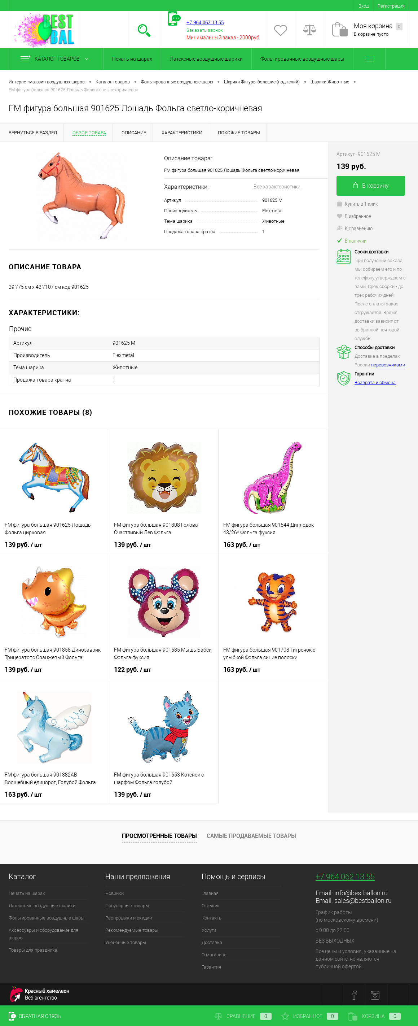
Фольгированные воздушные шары (302, 59)
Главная (210, 893)
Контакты (212, 918)
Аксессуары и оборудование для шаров (43, 933)
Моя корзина (378, 26)
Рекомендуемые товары (131, 930)
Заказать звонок (204, 30)
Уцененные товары (125, 942)
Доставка (212, 942)
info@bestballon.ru (361, 893)
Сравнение (243, 1016)
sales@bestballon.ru (363, 900)
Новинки (114, 893)
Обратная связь (35, 1016)
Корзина (374, 1016)
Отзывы (210, 905)
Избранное (309, 1016)
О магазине (214, 954)
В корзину (371, 185)
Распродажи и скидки (128, 918)
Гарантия (211, 967)
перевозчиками (388, 365)
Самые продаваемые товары (251, 836)
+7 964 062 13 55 (345, 877)
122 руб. (132, 670)
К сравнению (354, 228)
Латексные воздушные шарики (206, 59)
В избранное (353, 215)
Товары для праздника (33, 950)
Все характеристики (277, 187)
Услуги (209, 930)
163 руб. (241, 545)
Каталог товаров (56, 59)
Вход (363, 6)
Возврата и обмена (375, 382)
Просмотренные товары (159, 836)
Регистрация (391, 6)
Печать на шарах (132, 59)
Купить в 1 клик (357, 203)
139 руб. (23, 545)
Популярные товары (127, 905)
